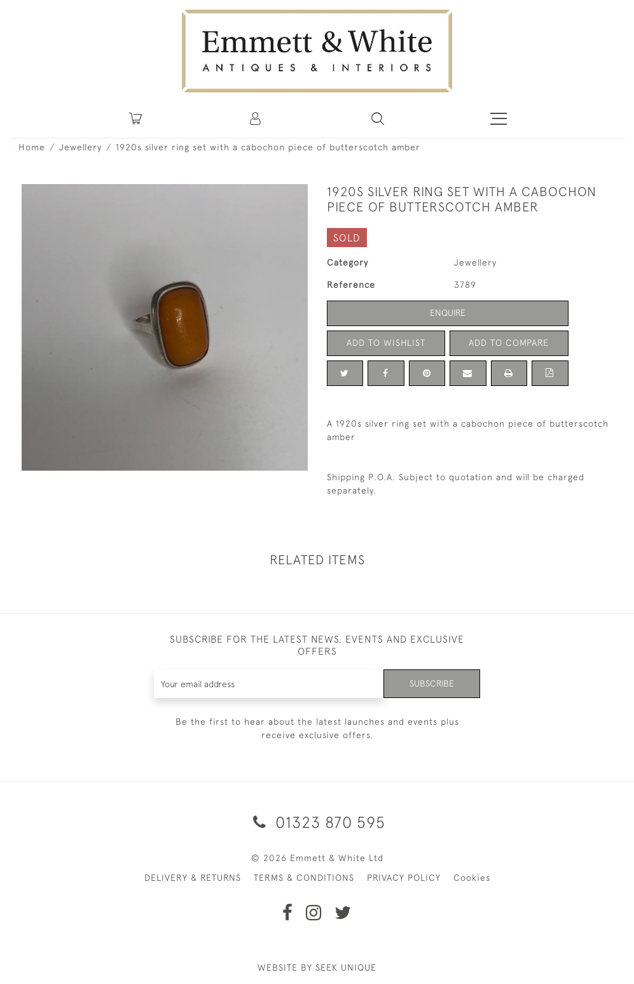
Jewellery (80, 147)
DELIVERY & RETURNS (192, 878)
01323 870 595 (317, 822)
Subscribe (432, 683)
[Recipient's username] (269, 683)
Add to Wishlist (386, 343)
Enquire (447, 313)
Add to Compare (509, 343)
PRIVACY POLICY (404, 878)
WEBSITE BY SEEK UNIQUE (317, 967)
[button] (378, 118)
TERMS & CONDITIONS (304, 878)
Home (31, 147)
